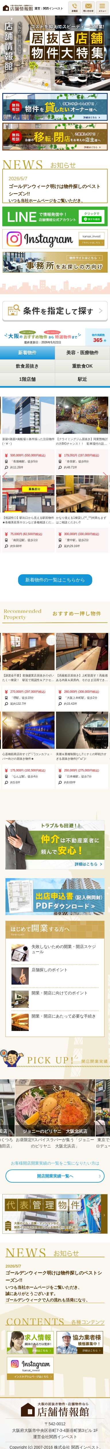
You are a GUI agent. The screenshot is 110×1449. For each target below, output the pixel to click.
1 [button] (46, 85)
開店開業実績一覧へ (55, 1176)
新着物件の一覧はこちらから (55, 579)
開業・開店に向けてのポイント (49, 999)
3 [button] (64, 85)
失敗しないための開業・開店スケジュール (53, 952)
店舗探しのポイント (39, 976)
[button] (4, 476)
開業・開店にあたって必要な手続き (53, 1022)
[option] (55, 53)
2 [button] (55, 85)
